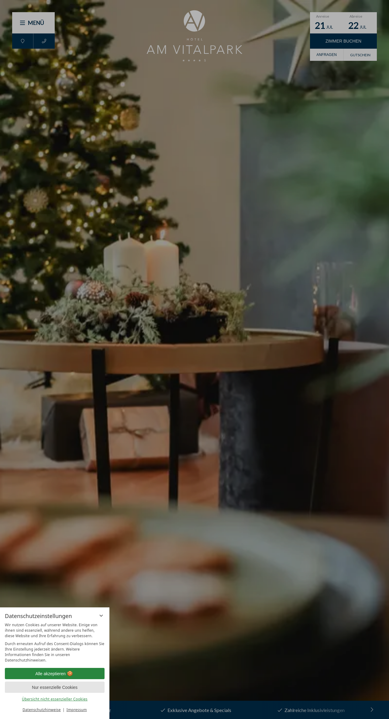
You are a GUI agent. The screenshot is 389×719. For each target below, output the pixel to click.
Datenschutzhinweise (41, 709)
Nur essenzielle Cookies (54, 687)
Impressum (77, 709)
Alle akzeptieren (54, 673)
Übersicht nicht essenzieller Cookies (55, 699)
